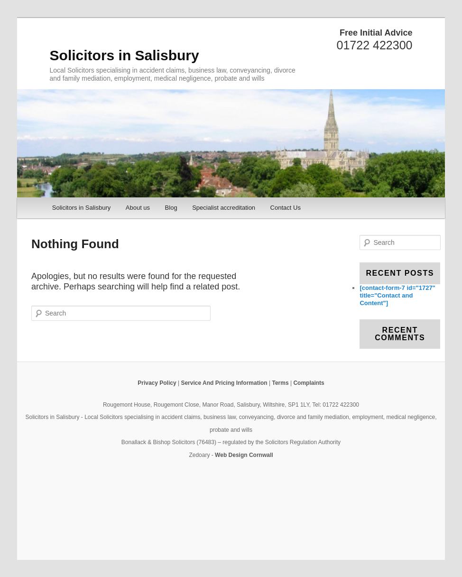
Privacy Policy (157, 383)
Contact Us (285, 207)
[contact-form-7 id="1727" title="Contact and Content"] (397, 295)
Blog (171, 207)
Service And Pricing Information (224, 383)
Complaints (308, 383)
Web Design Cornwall (244, 455)
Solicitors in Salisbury (124, 55)
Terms (280, 383)
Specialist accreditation (223, 207)
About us (138, 207)
